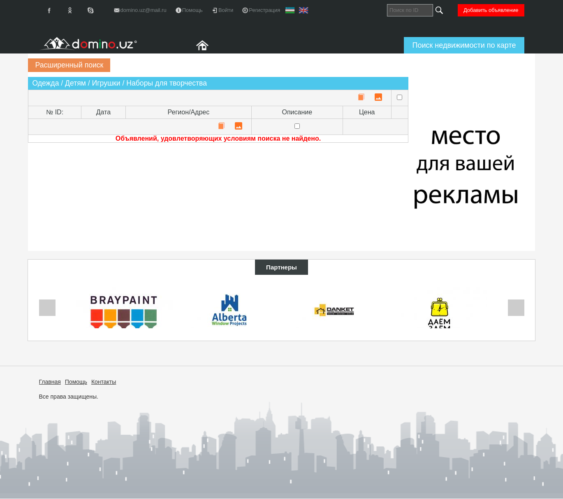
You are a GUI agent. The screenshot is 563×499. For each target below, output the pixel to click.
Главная (50, 381)
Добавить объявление (491, 10)
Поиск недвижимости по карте (464, 45)
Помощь (76, 381)
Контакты (103, 381)
